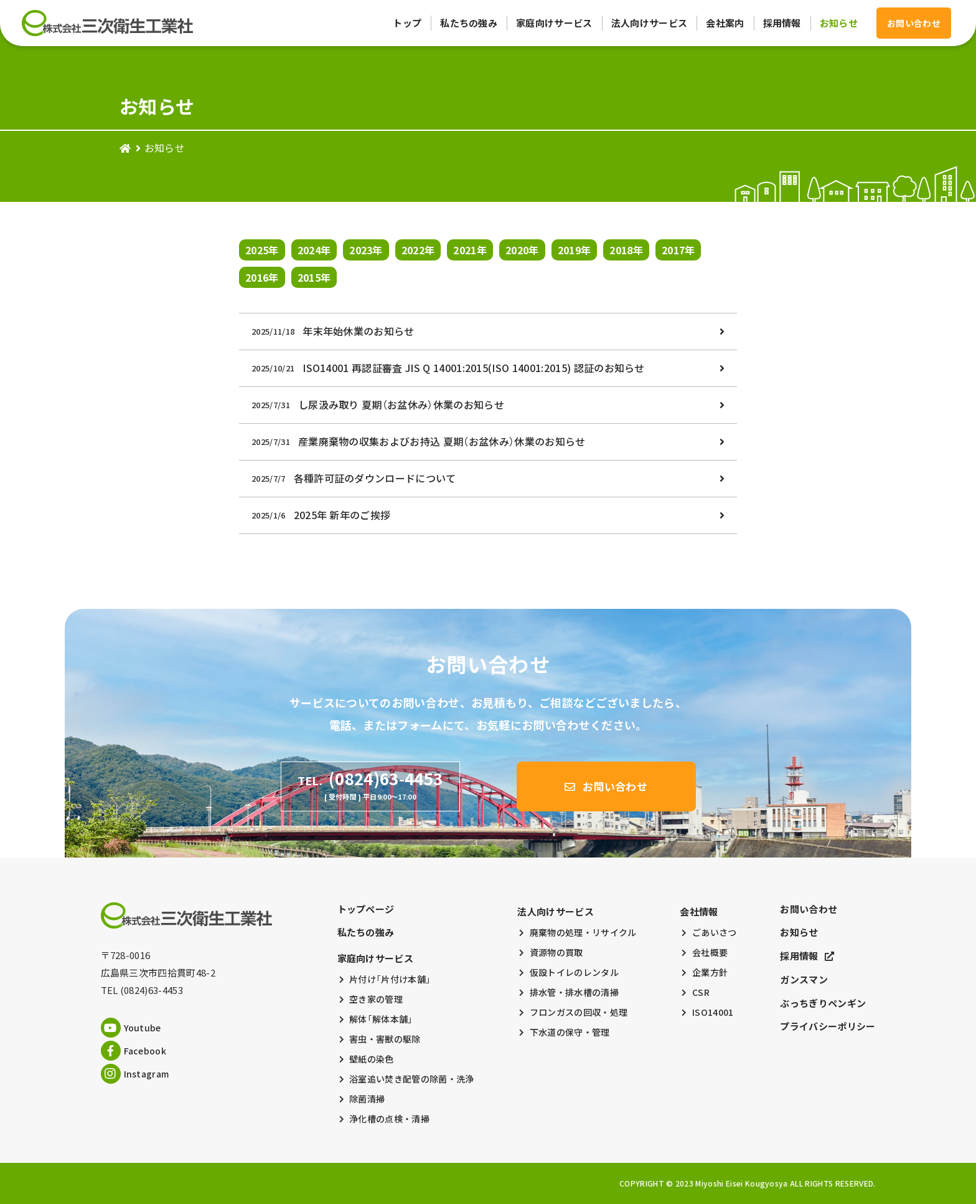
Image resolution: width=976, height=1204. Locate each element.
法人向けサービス (649, 23)
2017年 (678, 249)
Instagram (135, 1074)
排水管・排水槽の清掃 (574, 992)
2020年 (522, 249)
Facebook (134, 1051)
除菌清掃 (367, 1098)
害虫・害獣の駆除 (385, 1039)
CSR (701, 992)
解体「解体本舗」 (381, 1019)
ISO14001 (713, 1012)
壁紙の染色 (371, 1059)
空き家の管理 (376, 999)
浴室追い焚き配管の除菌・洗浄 (411, 1079)
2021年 (470, 249)
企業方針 (710, 972)
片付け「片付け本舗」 (390, 979)
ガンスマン (804, 980)
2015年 (314, 277)
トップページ (366, 909)
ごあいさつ (714, 932)
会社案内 (725, 23)
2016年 (262, 277)
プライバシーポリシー (827, 1026)
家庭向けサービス (554, 23)
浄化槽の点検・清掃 (389, 1118)
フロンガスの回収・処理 (579, 1012)
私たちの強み (468, 23)
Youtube (131, 1028)
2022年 (418, 249)
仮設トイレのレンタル (574, 972)
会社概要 (710, 952)
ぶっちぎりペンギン (823, 1003)
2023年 (366, 249)
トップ (407, 23)
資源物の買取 (556, 952)
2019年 (574, 249)
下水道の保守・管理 (570, 1032)
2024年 (314, 249)
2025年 (262, 249)
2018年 (626, 249)
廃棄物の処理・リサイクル (583, 932)
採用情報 (782, 23)
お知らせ (839, 23)
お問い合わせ (808, 909)
